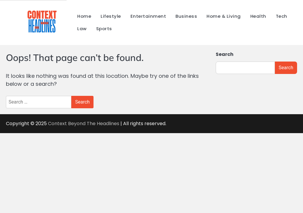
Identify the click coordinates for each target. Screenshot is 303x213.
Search (224, 54)
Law (82, 28)
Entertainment (148, 16)
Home (84, 16)
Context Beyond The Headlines (84, 123)
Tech (281, 16)
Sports (104, 28)
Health (258, 16)
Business (186, 16)
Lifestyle (111, 16)
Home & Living (224, 16)
